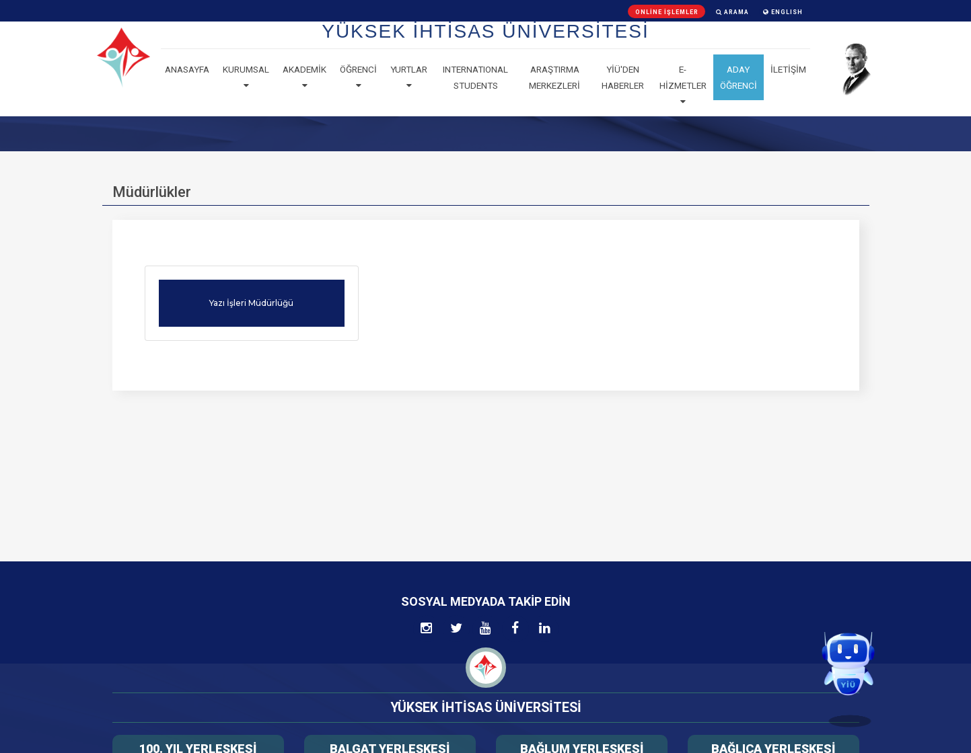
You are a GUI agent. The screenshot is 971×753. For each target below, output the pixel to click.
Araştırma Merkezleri (554, 77)
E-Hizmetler (683, 85)
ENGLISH (783, 12)
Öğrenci (358, 77)
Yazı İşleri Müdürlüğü (251, 303)
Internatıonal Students (475, 77)
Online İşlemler (666, 12)
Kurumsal (246, 77)
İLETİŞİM (788, 69)
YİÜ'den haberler (623, 77)
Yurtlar (408, 77)
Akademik (304, 77)
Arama (732, 12)
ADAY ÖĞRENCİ (738, 77)
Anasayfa (187, 69)
